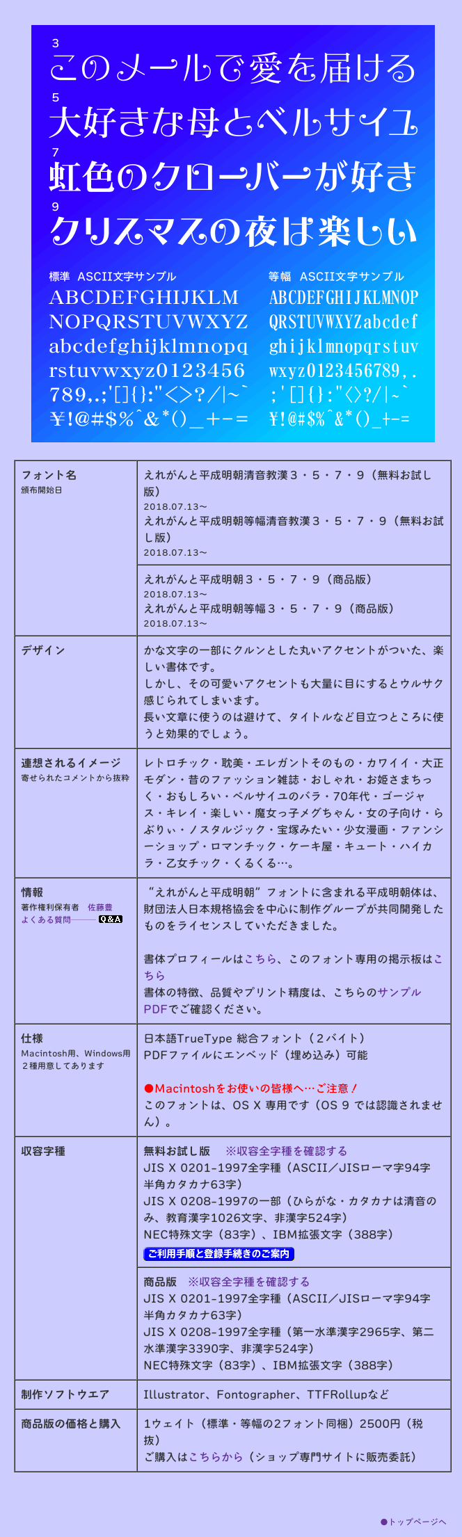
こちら (260, 959)
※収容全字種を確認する (286, 1151)
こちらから (216, 1457)
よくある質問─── (71, 919)
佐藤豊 (100, 907)
